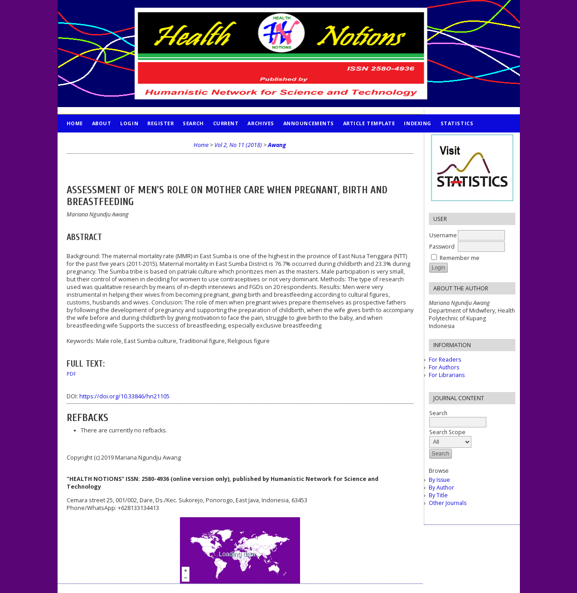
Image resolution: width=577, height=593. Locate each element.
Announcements (308, 123)
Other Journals (447, 503)
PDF (71, 374)
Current (226, 123)
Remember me (460, 258)
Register (160, 123)
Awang (277, 145)
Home (75, 123)
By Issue (439, 480)
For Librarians (447, 375)
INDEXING (417, 123)
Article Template (369, 123)
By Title (438, 495)
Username (443, 235)
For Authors (444, 367)
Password (442, 246)
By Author (441, 487)
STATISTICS (457, 123)
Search (193, 123)
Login (129, 123)
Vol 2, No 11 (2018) (238, 145)
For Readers (445, 359)
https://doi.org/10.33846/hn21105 (124, 396)
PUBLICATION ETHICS (96, 141)
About (102, 123)
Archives (260, 123)
